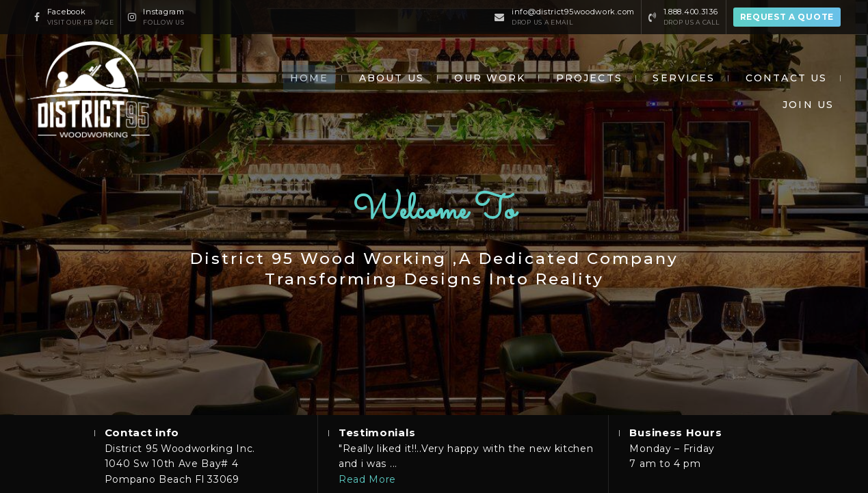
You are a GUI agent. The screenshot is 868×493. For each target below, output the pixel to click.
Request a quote (787, 17)
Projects (589, 78)
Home (309, 78)
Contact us (786, 78)
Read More (367, 479)
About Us (391, 78)
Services (684, 78)
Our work (489, 78)
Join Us (808, 104)
